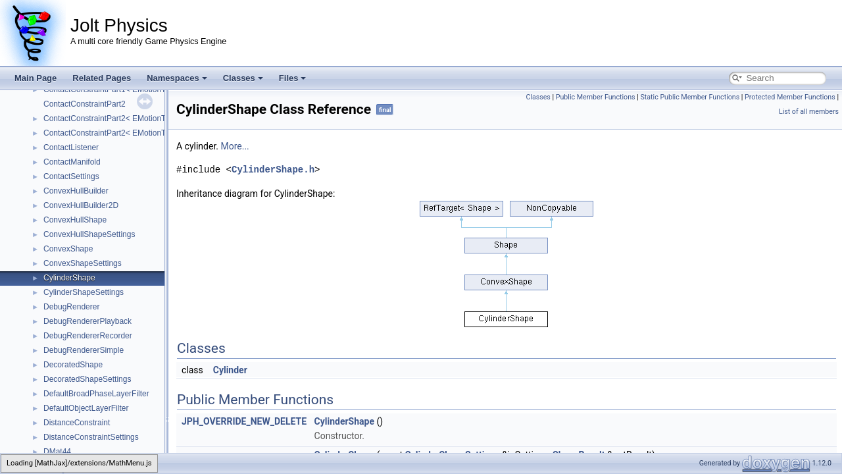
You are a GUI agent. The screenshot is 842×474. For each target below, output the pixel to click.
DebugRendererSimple (83, 350)
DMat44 (57, 451)
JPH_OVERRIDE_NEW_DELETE (244, 421)
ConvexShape (68, 248)
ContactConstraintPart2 (84, 104)
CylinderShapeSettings (83, 292)
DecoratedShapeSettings (87, 379)
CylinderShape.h (273, 169)
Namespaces (177, 78)
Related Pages (101, 78)
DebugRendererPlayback (87, 321)
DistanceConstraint (76, 422)
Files (293, 78)
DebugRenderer (71, 306)
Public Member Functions (595, 97)
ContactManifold (72, 162)
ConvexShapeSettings (82, 263)
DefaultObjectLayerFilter (85, 408)
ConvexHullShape (75, 219)
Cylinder (230, 370)
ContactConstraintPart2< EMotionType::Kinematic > (133, 133)
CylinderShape (69, 277)
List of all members (809, 111)
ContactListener (71, 147)
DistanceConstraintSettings (91, 437)
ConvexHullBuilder (76, 191)
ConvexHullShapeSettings (89, 234)
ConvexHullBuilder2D (80, 205)
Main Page (35, 78)
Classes (243, 78)
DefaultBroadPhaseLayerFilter (96, 393)
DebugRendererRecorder (87, 335)
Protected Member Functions (790, 97)
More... (234, 146)
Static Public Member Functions (689, 97)
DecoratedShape (73, 364)
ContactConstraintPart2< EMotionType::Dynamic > (131, 118)
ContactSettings (71, 176)
